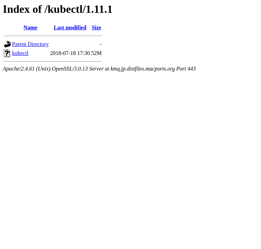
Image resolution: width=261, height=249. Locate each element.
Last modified (70, 27)
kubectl (20, 53)
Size (97, 27)
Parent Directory (30, 44)
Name (30, 27)
